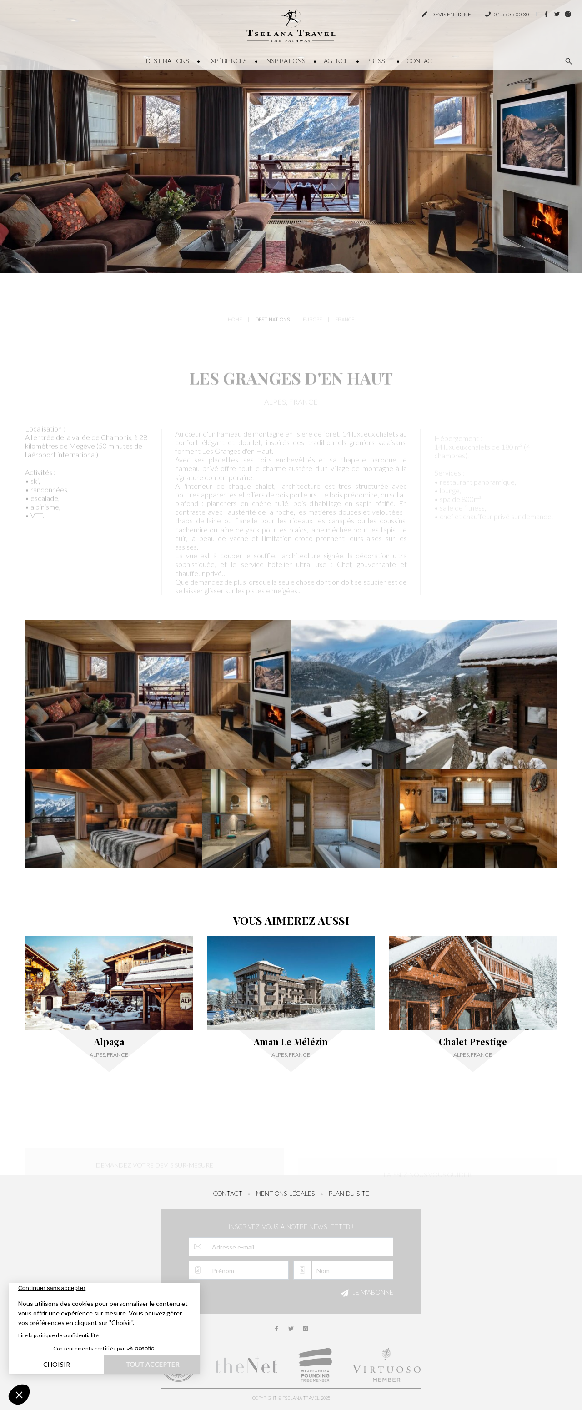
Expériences (227, 61)
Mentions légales (285, 1193)
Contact (421, 61)
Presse (377, 61)
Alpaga (109, 1041)
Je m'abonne (365, 1293)
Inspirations (285, 61)
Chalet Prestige (473, 1041)
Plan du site (349, 1193)
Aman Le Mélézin (291, 1041)
